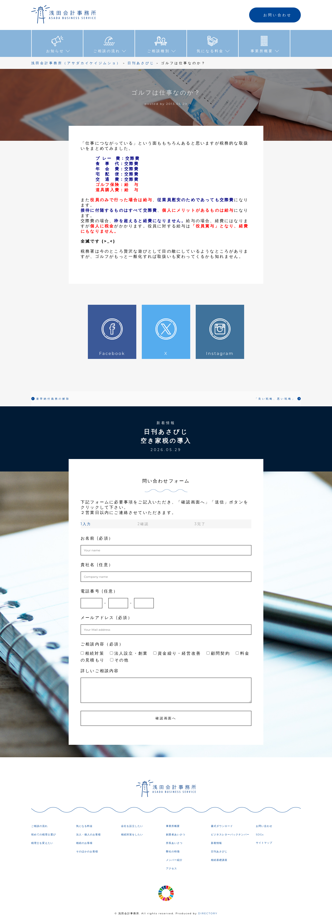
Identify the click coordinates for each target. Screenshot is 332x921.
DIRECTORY (207, 913)
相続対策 (92, 653)
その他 (119, 660)
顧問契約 (218, 653)
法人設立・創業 (129, 653)
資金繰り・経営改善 (177, 653)
